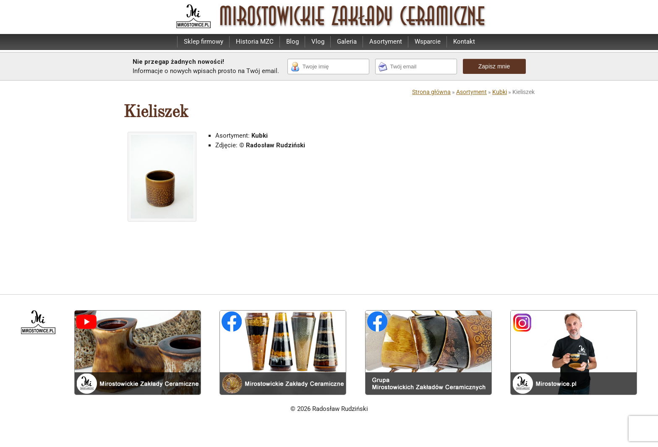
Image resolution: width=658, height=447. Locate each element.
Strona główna (431, 92)
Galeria (347, 41)
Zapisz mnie (494, 66)
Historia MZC (255, 41)
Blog (292, 41)
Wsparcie (428, 41)
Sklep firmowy (203, 41)
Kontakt (464, 41)
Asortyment (385, 41)
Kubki (499, 92)
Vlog (317, 41)
